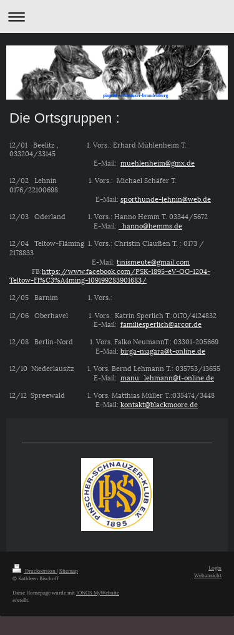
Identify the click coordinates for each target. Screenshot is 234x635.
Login (215, 567)
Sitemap (68, 571)
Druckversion (34, 571)
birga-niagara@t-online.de (162, 350)
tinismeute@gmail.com (153, 261)
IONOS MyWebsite (97, 592)
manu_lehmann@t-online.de (167, 377)
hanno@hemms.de (150, 225)
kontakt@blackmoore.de (159, 403)
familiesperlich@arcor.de (161, 323)
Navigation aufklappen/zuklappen (117, 16)
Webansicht (208, 575)
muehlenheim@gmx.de (157, 162)
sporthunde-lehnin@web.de (165, 198)
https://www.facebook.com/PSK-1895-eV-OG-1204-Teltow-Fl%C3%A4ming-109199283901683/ (109, 275)
